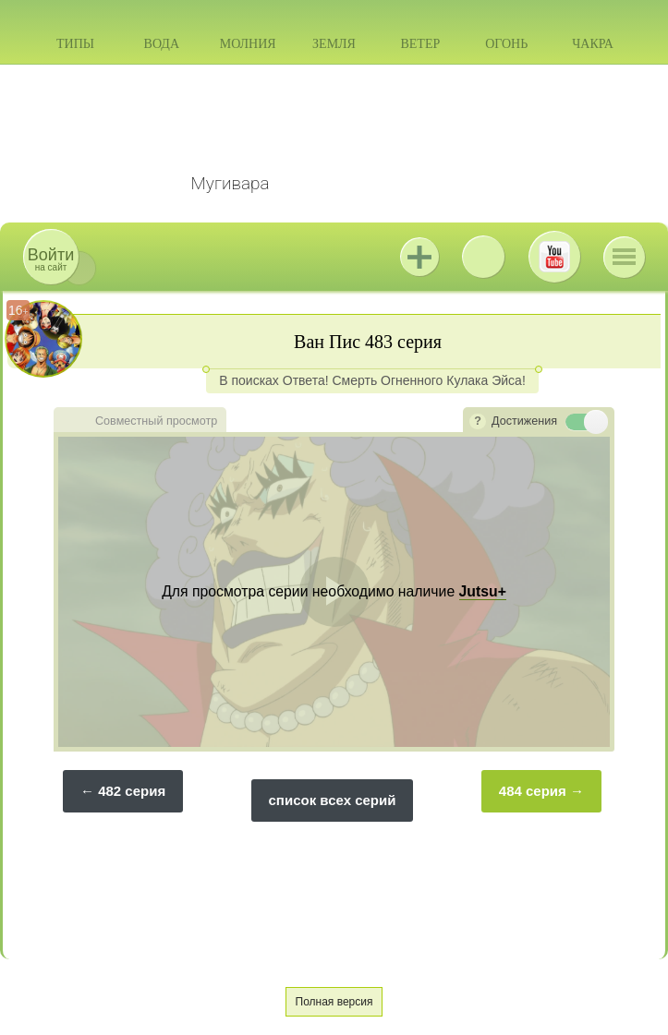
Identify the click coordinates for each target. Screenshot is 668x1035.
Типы (75, 44)
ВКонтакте (483, 256)
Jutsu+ (419, 256)
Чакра (592, 44)
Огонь (506, 44)
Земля (334, 44)
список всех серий (332, 800)
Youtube (554, 257)
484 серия (532, 791)
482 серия (131, 791)
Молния (248, 44)
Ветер (420, 44)
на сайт (51, 259)
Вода (161, 44)
